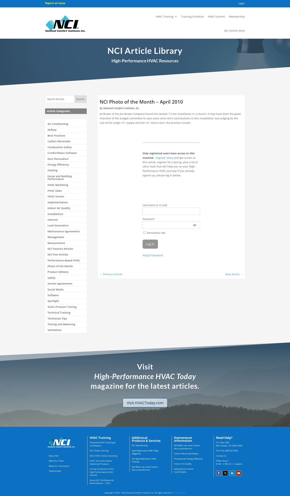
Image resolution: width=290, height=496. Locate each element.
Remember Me (154, 233)
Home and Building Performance (60, 178)
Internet (53, 219)
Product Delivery (58, 272)
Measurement (56, 243)
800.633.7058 (231, 450)
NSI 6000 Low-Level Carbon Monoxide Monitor (145, 468)
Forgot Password (153, 255)
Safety (51, 278)
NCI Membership (140, 445)
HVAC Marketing (58, 185)
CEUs (108, 483)
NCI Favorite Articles (60, 248)
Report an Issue (55, 3)
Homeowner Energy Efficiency (188, 458)
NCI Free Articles (58, 254)
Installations (55, 214)
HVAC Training (164, 16)
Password (148, 219)
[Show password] (194, 225)
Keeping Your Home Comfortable (183, 470)
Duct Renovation (58, 159)
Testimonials (55, 471)
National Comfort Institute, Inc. (121, 108)
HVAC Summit (216, 16)
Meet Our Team (56, 460)
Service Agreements (60, 283)
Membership (237, 16)
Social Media (55, 289)
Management (56, 237)
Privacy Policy (180, 492)
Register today (164, 157)
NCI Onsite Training (99, 450)
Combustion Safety (60, 147)
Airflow (52, 130)
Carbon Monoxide (59, 141)
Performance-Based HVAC (64, 260)
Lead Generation (58, 225)
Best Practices (56, 135)
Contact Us (221, 455)
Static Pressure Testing (62, 307)
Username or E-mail (155, 205)
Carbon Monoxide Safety (186, 453)
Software (53, 295)
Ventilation (55, 330)
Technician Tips (57, 318)
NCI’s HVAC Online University (104, 455)
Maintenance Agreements (64, 231)
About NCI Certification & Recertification (102, 482)
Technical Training (59, 312)
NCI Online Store (234, 30)
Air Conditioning (58, 124)
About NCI (54, 455)
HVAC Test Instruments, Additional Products (101, 462)
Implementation (58, 202)
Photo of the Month (60, 266)
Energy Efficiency (58, 164)
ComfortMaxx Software (62, 153)
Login (241, 3)
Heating (53, 170)
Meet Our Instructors (59, 466)
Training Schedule (192, 16)
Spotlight (53, 301)
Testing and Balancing (61, 324)
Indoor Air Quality (59, 208)
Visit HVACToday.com (145, 402)
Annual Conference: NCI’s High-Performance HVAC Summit (102, 472)
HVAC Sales (55, 190)
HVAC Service (56, 196)
